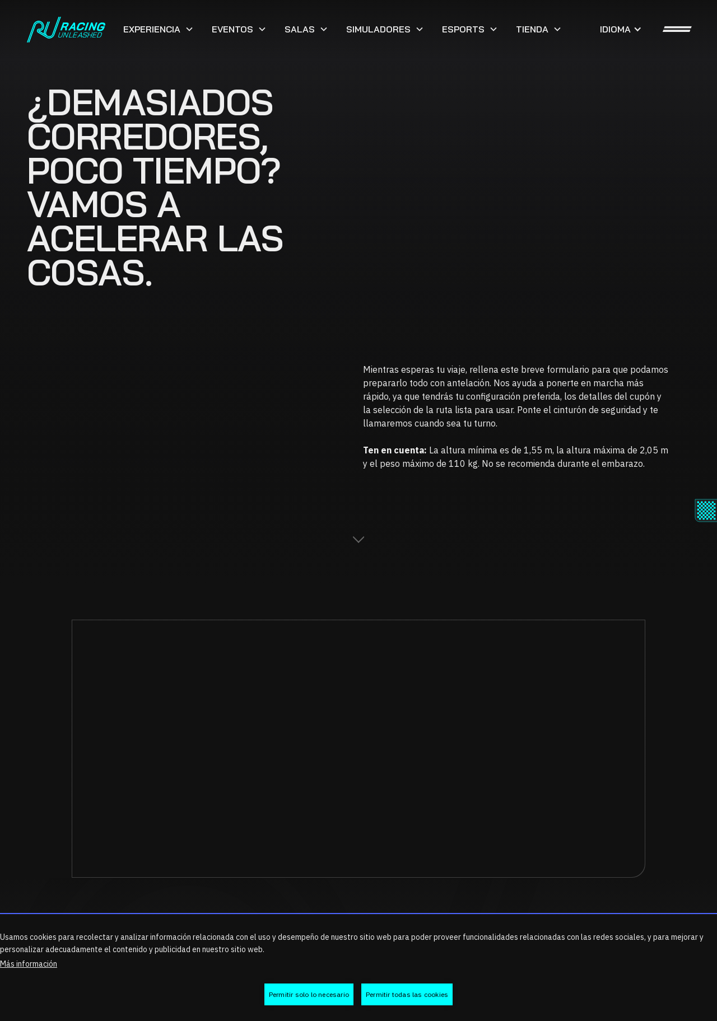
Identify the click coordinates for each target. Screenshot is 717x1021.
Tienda (532, 29)
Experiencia (151, 29)
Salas (300, 29)
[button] (158, 29)
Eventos (232, 29)
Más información (28, 964)
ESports (463, 29)
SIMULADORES (378, 29)
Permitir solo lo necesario (309, 994)
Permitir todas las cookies (407, 994)
